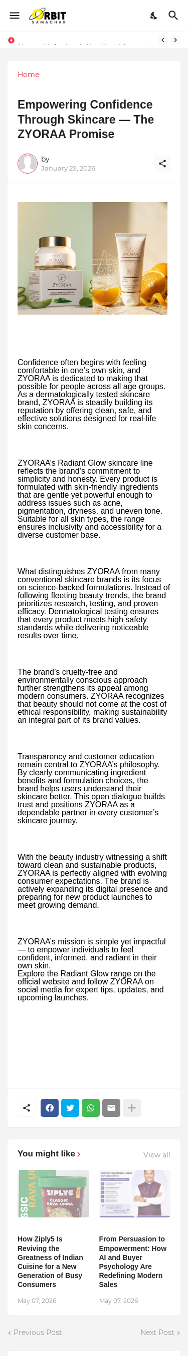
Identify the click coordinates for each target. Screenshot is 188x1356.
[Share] (162, 164)
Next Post (157, 1332)
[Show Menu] (14, 15)
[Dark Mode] (154, 15)
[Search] (174, 15)
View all (156, 1154)
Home (28, 74)
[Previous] (163, 40)
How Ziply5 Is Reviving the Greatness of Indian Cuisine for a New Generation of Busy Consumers (50, 1261)
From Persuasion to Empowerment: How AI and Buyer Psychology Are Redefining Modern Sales (133, 1261)
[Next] (175, 40)
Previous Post (38, 1332)
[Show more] (132, 1108)
